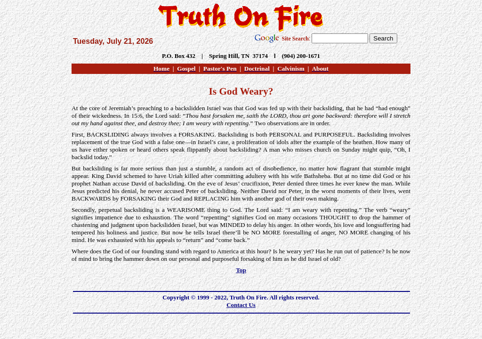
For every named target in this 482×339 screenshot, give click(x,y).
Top (241, 270)
